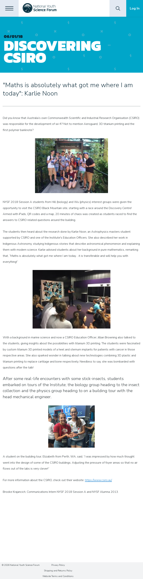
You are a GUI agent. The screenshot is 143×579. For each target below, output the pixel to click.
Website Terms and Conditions (58, 576)
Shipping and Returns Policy (58, 570)
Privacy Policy (58, 565)
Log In (134, 8)
